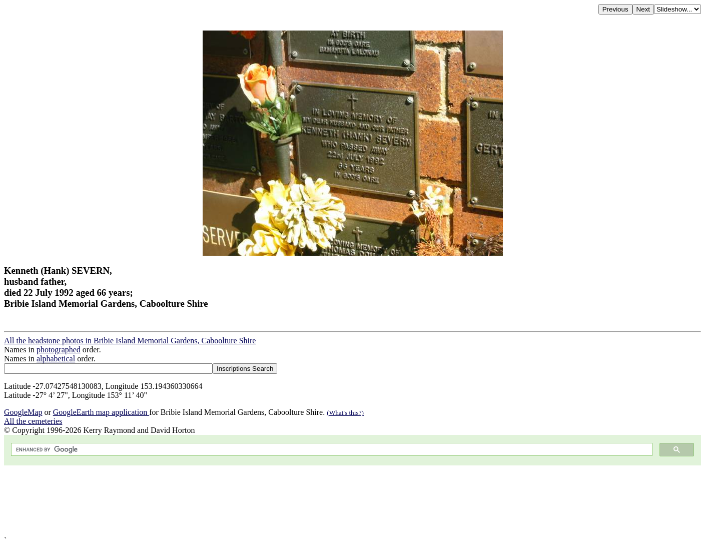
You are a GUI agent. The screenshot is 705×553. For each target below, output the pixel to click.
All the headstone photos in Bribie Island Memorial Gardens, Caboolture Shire (130, 340)
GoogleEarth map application (101, 412)
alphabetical (56, 358)
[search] (330, 449)
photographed (59, 349)
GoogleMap (23, 412)
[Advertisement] (304, 500)
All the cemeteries (33, 421)
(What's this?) (345, 412)
